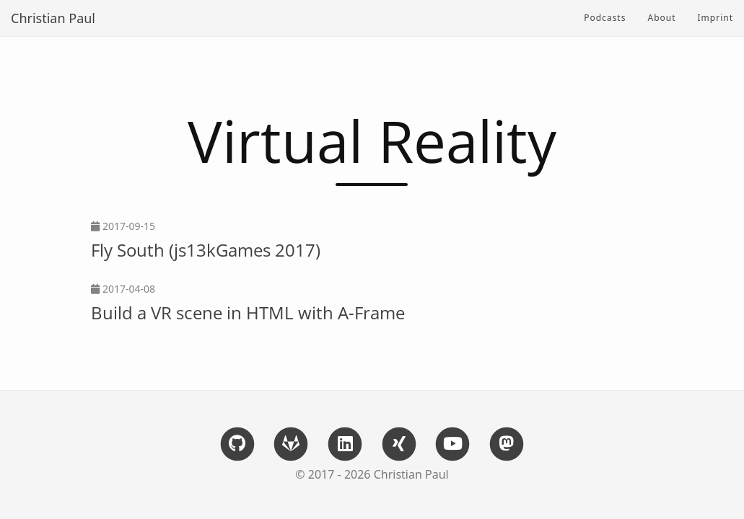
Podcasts (605, 18)
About (661, 18)
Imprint (715, 18)
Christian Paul (53, 18)
